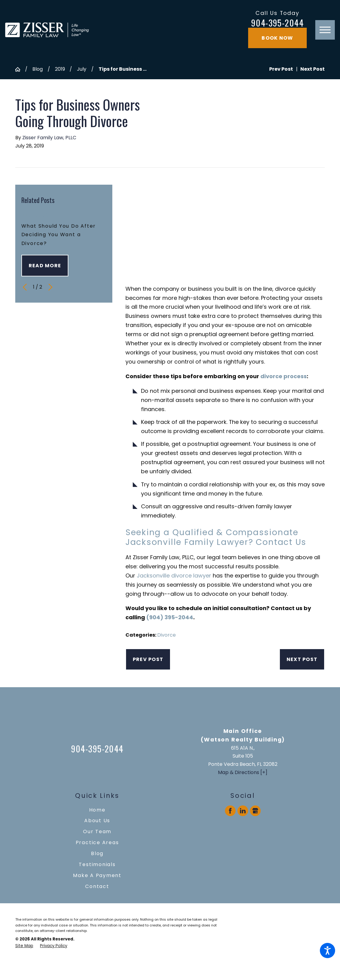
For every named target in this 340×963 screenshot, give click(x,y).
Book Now (277, 37)
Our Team (97, 831)
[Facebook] (230, 810)
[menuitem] (97, 810)
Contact (97, 886)
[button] (327, 950)
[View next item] (50, 287)
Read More (45, 265)
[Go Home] (20, 69)
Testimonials (97, 864)
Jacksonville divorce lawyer (174, 575)
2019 (60, 69)
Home (97, 809)
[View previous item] (24, 287)
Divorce (166, 634)
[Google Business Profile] (255, 810)
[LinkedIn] (242, 810)
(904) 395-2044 (169, 617)
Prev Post (148, 659)
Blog (37, 69)
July (81, 69)
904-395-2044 (277, 22)
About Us (97, 820)
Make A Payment (97, 875)
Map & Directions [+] (242, 772)
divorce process (283, 376)
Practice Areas (97, 842)
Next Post (302, 659)
